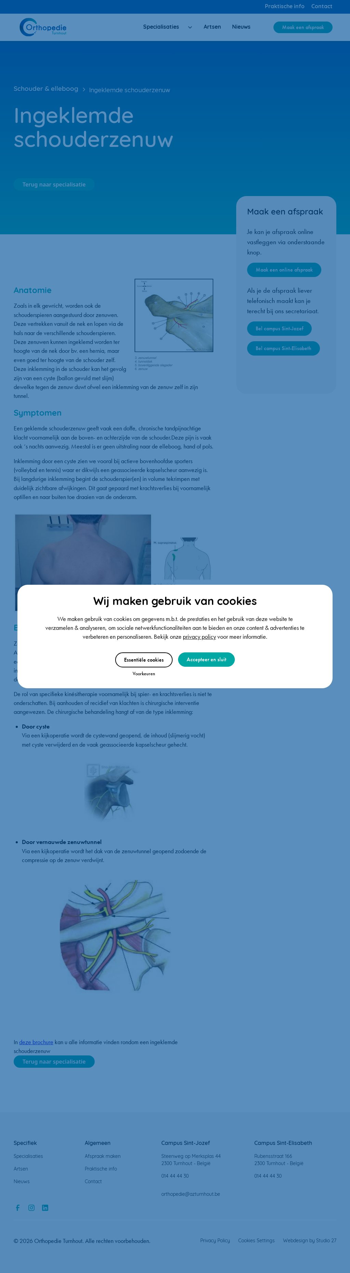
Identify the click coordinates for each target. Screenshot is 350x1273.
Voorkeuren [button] (144, 673)
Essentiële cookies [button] (144, 659)
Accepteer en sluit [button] (206, 659)
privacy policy (199, 636)
